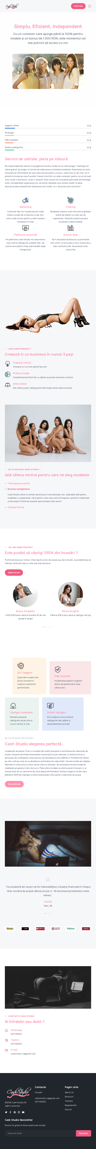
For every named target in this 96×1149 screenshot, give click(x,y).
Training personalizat (19, 483)
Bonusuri (69, 1096)
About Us (69, 1092)
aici (23, 366)
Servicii (68, 1109)
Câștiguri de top (16, 507)
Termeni (69, 1101)
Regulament (70, 1105)
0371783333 (16, 1034)
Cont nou (78, 6)
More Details (14, 784)
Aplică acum (14, 572)
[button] (43, 627)
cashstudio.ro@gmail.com (23, 1053)
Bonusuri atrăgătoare (19, 489)
